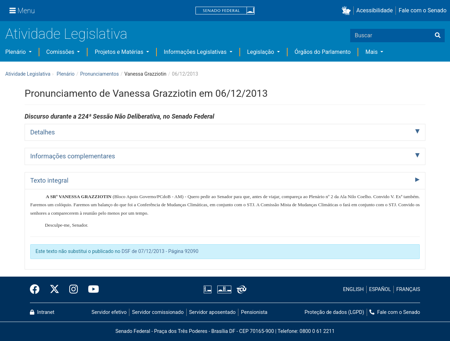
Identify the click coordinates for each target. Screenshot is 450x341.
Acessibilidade (374, 10)
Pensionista (254, 312)
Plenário (16, 52)
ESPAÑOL (380, 289)
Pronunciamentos (99, 74)
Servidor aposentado (212, 312)
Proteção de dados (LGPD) (334, 312)
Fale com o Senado (422, 10)
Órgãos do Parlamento (323, 52)
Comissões (61, 52)
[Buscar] (438, 35)
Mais (372, 52)
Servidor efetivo (109, 312)
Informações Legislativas (196, 52)
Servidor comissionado (158, 312)
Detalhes (42, 132)
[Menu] (22, 10)
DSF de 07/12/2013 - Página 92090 (160, 251)
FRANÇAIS (408, 289)
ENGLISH (353, 289)
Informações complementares (72, 156)
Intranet (42, 312)
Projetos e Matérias (119, 52)
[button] (347, 10)
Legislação (261, 52)
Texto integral (49, 180)
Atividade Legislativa (66, 34)
